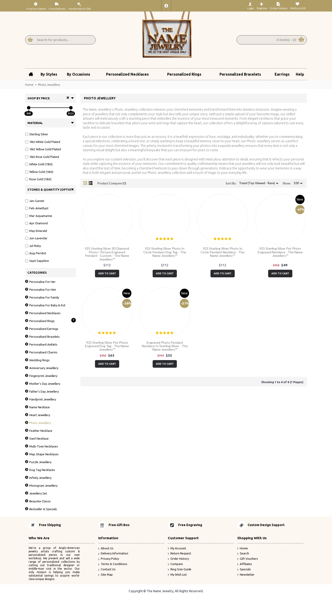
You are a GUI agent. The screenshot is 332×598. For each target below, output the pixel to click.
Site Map (105, 575)
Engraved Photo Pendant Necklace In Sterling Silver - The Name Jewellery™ (165, 346)
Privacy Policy (108, 559)
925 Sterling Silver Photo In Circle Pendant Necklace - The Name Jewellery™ (222, 252)
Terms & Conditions (112, 564)
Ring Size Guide (179, 569)
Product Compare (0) (112, 183)
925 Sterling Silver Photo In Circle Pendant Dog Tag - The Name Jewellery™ (164, 252)
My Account (177, 548)
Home (29, 84)
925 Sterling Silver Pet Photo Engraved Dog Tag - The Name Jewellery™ (107, 346)
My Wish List (177, 575)
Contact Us (107, 569)
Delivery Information (113, 554)
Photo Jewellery (49, 84)
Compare (175, 564)
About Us (105, 549)
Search (243, 553)
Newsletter (246, 575)
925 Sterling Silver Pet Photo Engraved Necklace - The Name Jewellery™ (280, 252)
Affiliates (244, 564)
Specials (244, 569)
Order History (178, 559)
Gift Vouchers (247, 559)
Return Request (179, 553)
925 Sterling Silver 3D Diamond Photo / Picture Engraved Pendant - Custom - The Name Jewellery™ (107, 253)
